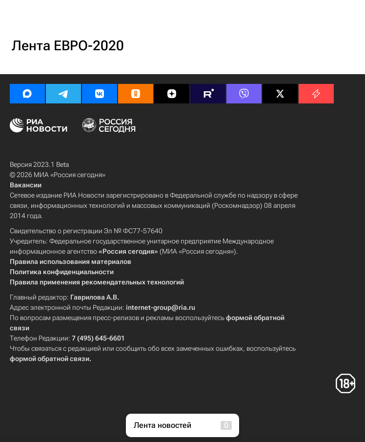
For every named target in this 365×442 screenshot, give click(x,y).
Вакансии (25, 185)
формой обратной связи (49, 358)
